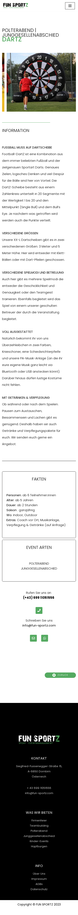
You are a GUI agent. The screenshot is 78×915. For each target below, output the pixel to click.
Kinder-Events (39, 841)
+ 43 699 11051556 (39, 788)
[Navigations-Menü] (70, 5)
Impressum (39, 879)
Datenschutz (39, 889)
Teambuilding (39, 826)
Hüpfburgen (39, 846)
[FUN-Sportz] (15, 5)
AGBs (39, 884)
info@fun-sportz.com (39, 793)
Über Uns (39, 874)
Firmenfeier (39, 820)
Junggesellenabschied (39, 836)
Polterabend (39, 831)
